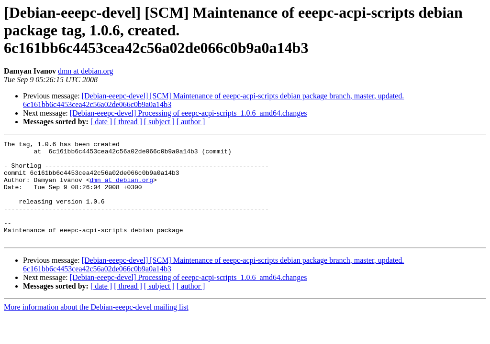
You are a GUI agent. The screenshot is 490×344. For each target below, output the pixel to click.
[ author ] (191, 122)
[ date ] (101, 122)
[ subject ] (159, 122)
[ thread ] (128, 122)
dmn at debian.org (85, 71)
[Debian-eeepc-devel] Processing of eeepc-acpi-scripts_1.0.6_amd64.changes (188, 113)
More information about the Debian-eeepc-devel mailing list (96, 327)
